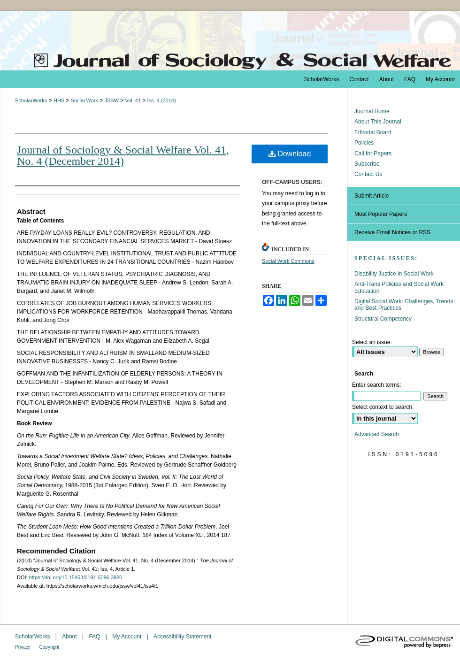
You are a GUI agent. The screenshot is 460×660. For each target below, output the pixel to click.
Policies (364, 142)
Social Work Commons (288, 261)
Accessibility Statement (182, 636)
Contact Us (368, 174)
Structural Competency (383, 318)
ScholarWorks (31, 100)
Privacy (23, 647)
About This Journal (377, 121)
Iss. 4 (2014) (161, 100)
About (70, 636)
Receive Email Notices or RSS (392, 232)
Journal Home (372, 111)
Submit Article (371, 195)
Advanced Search (376, 434)
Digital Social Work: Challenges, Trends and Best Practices (403, 304)
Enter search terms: (376, 385)
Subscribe (366, 164)
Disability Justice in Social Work (394, 273)
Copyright (49, 647)
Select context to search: (383, 407)
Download (289, 154)
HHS (60, 100)
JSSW (112, 100)
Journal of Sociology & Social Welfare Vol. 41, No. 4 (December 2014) (123, 155)
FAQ (95, 636)
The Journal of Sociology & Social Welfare (230, 40)
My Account (127, 636)
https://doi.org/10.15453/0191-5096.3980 (76, 577)
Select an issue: (372, 342)
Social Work (85, 100)
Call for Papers (372, 153)
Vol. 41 (133, 100)
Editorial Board (372, 132)
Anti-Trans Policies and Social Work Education (399, 287)
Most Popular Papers (380, 214)
